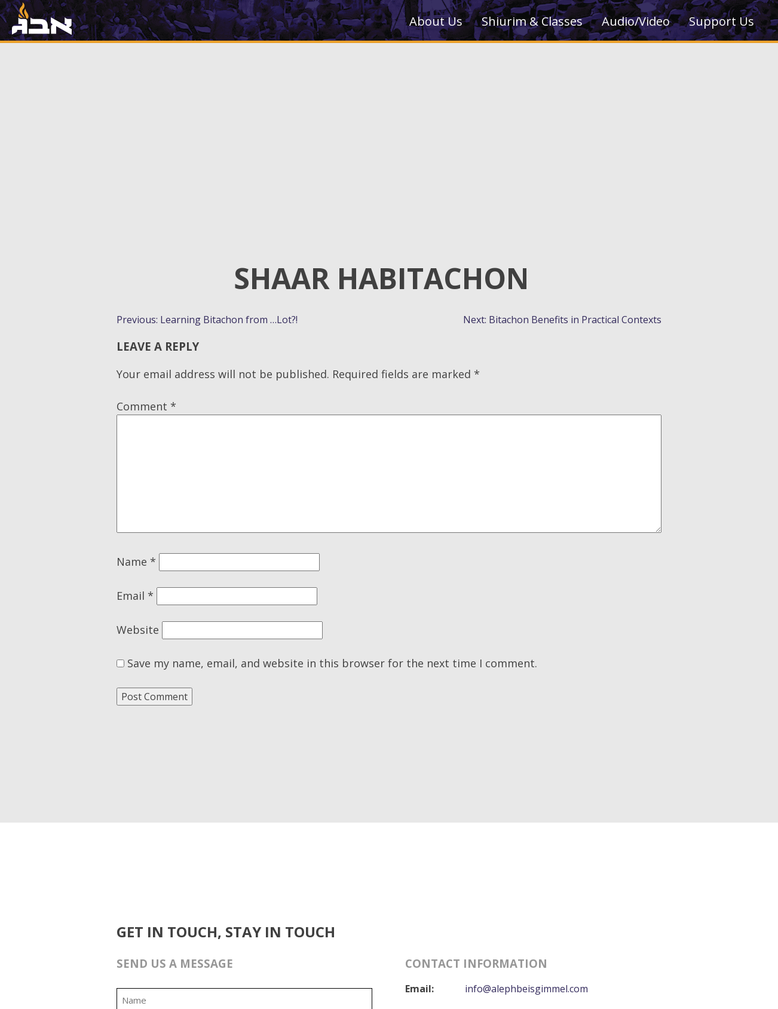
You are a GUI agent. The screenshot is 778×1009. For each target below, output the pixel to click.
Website (138, 629)
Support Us (721, 21)
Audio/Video (636, 21)
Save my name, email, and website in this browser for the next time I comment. (332, 663)
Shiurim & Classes (532, 21)
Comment (146, 406)
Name (136, 561)
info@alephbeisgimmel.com (526, 988)
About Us (435, 21)
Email (135, 595)
